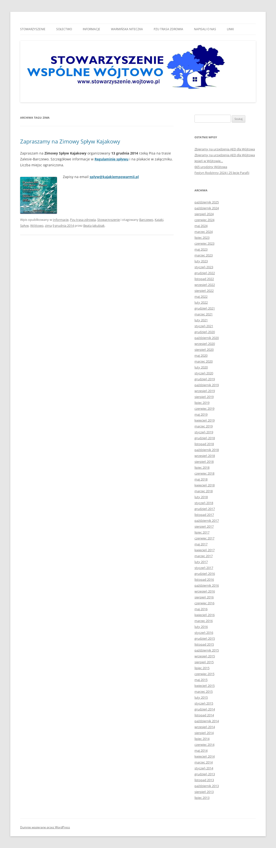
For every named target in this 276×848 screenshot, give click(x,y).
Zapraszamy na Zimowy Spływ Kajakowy (70, 141)
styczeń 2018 (203, 503)
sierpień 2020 (204, 349)
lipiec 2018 (201, 467)
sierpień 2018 (204, 461)
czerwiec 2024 (204, 220)
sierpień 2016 (204, 597)
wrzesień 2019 (204, 391)
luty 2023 (201, 261)
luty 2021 (201, 320)
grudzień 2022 (204, 273)
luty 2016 (201, 626)
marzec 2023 (203, 255)
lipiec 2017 (201, 532)
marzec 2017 (203, 556)
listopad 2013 (204, 780)
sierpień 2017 (204, 526)
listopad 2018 (204, 444)
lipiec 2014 (201, 738)
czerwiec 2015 (204, 674)
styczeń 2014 (203, 768)
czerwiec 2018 (204, 473)
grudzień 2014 (204, 709)
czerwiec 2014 (204, 744)
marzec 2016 (203, 621)
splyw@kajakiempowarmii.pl (114, 176)
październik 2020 (206, 338)
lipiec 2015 (201, 668)
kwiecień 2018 (204, 485)
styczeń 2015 (203, 703)
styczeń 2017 (203, 567)
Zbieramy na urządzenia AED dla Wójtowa (224, 149)
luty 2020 (201, 367)
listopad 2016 (204, 579)
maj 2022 (200, 296)
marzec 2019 (203, 426)
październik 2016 (206, 585)
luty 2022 (201, 302)
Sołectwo (64, 29)
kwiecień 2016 (204, 615)
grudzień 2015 (204, 638)
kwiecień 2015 (204, 685)
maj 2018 (200, 479)
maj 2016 (200, 609)
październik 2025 (206, 202)
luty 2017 (201, 562)
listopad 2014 (204, 715)
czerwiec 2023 (204, 243)
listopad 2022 (204, 279)
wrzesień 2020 (204, 343)
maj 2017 (200, 544)
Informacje (91, 29)
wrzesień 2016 (204, 591)
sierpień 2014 (204, 733)
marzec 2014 (203, 762)
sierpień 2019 (204, 397)
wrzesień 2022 (204, 285)
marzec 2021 (203, 314)
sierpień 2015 (204, 662)
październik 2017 (206, 520)
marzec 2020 (203, 361)
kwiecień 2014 (204, 756)
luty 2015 (201, 697)
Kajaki (159, 219)
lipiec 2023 (201, 237)
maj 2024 (200, 226)
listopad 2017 (204, 514)
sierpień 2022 (204, 290)
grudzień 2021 (204, 308)
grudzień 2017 (204, 509)
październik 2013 (206, 786)
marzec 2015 (203, 691)
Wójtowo (36, 225)
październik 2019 (206, 385)
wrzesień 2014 (204, 727)
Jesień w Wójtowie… (208, 161)
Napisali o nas (205, 29)
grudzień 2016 (204, 573)
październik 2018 (206, 450)
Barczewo (146, 219)
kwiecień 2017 (204, 550)
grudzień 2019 (204, 379)
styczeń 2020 (203, 373)
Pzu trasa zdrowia (168, 29)
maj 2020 (200, 355)
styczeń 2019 (203, 432)
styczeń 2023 (203, 267)
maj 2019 (200, 414)
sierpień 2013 (204, 792)
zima (48, 225)
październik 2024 (206, 208)
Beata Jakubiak (94, 225)
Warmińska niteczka (127, 29)
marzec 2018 (203, 491)
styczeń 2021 (203, 326)
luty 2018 (201, 497)
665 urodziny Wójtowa (210, 167)
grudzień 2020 (204, 332)
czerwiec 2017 (204, 538)
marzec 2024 (203, 231)
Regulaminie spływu (111, 159)
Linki (230, 29)
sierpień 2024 (204, 214)
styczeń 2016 (203, 632)
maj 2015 (200, 680)
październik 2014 (206, 721)
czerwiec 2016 (204, 603)
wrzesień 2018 (204, 455)
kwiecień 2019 (204, 420)
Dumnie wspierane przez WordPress (45, 827)
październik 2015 (206, 650)
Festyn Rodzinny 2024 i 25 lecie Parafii (221, 172)
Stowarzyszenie (32, 29)
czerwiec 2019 (204, 408)
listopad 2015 (204, 644)
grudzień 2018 (204, 438)
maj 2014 (200, 750)
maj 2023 (200, 249)
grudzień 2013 (204, 774)
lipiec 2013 (201, 797)
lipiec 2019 (201, 402)
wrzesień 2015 (204, 656)
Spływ (24, 225)
